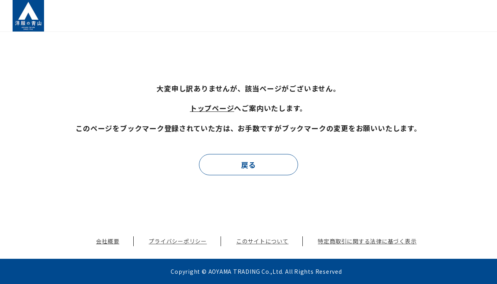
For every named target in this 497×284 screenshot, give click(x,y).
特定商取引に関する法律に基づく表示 (367, 241)
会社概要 (107, 241)
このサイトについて (262, 241)
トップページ (212, 108)
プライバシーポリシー (178, 241)
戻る (248, 165)
